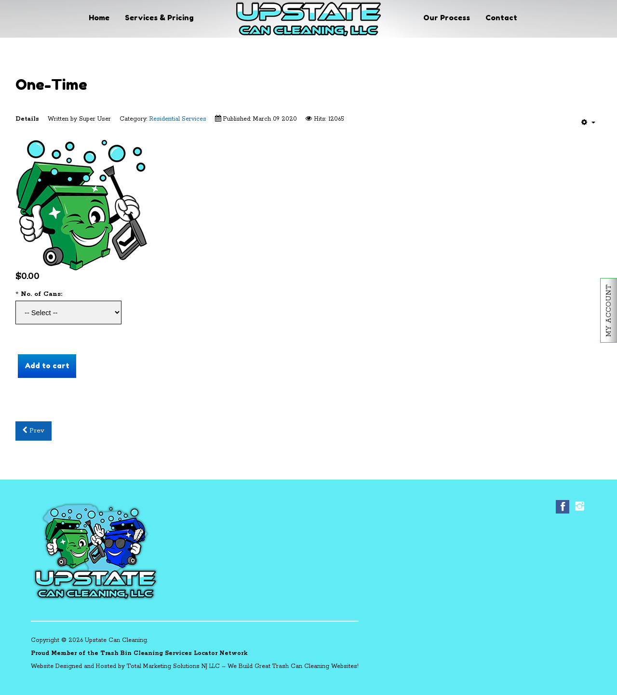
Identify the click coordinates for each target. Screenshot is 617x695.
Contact (501, 17)
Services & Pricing (159, 17)
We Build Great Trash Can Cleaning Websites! (293, 666)
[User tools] (588, 122)
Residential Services (177, 119)
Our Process (446, 17)
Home (99, 17)
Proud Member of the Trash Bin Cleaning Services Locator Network (139, 653)
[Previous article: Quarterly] (33, 431)
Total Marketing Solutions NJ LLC (173, 666)
